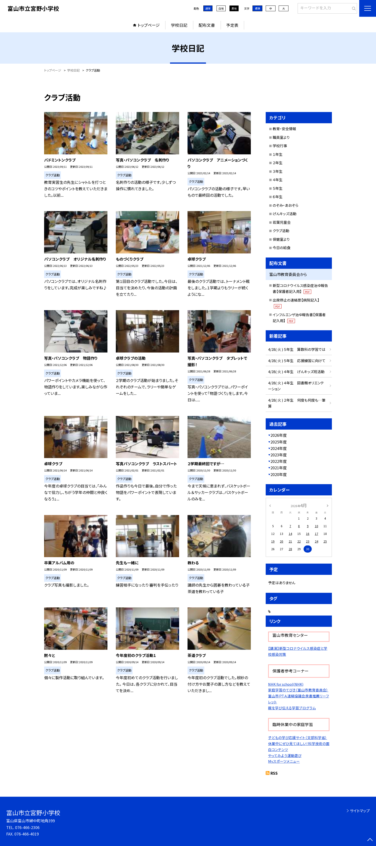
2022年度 (278, 461)
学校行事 (280, 145)
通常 (208, 8)
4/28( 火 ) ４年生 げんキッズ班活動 (296, 371)
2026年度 (278, 435)
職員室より (281, 137)
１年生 (277, 154)
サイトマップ (360, 810)
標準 (257, 8)
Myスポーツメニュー (284, 761)
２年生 (277, 162)
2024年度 (278, 448)
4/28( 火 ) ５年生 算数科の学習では (296, 349)
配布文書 (207, 25)
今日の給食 (281, 247)
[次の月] (327, 505)
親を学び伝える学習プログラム (292, 707)
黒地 (234, 8)
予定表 (232, 25)
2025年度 (278, 442)
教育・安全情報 (284, 128)
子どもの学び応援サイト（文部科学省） (297, 737)
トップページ (149, 25)
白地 (221, 8)
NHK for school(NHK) (285, 684)
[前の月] (270, 505)
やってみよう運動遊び (284, 755)
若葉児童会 (282, 222)
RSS (274, 773)
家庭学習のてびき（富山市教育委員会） (298, 689)
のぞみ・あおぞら (285, 205)
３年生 (277, 171)
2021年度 (278, 468)
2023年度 (278, 455)
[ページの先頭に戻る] (370, 840)
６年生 (277, 196)
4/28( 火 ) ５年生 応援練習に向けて (296, 360)
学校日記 (179, 25)
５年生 (277, 188)
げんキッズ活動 (284, 213)
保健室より (281, 239)
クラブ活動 (281, 230)
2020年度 (278, 474)
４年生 (277, 179)
